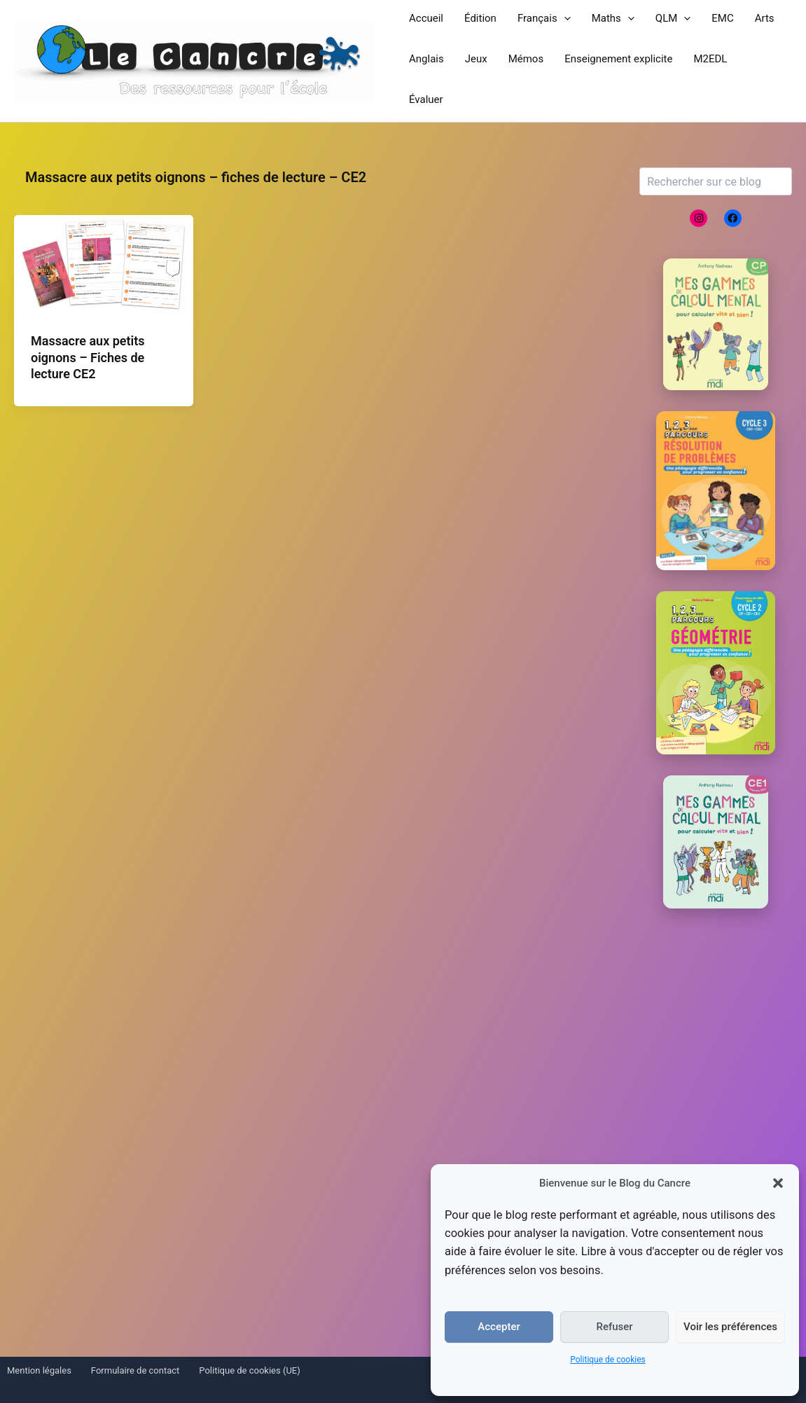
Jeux (476, 59)
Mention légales (39, 1370)
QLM (673, 18)
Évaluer (426, 99)
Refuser (614, 1326)
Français (544, 18)
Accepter (499, 1326)
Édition (480, 18)
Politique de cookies (607, 1359)
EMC (722, 18)
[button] (778, 1183)
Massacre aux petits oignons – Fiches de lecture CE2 (88, 357)
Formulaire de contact (135, 1370)
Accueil (426, 18)
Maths (613, 18)
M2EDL (710, 59)
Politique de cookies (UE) (249, 1370)
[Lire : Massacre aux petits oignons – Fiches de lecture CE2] (103, 264)
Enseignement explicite (618, 59)
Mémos (526, 59)
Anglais (426, 59)
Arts (764, 18)
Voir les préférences (730, 1326)
